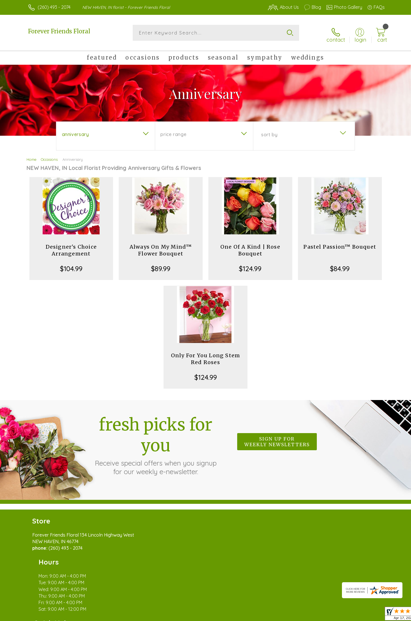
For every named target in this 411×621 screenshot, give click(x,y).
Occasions (49, 156)
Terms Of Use (260, 615)
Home (32, 156)
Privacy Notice (293, 615)
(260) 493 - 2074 (54, 7)
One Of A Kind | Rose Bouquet (250, 247)
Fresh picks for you (155, 442)
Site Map (369, 615)
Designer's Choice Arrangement (71, 247)
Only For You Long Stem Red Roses (205, 355)
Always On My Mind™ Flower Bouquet (161, 247)
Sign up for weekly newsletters (277, 439)
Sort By (269, 131)
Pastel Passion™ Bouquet (339, 243)
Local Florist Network (334, 615)
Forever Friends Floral (59, 31)
